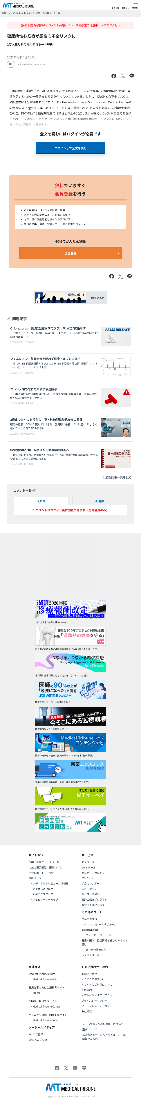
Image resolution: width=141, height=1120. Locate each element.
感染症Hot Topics (43, 889)
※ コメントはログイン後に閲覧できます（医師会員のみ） (70, 510)
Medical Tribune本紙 (45, 979)
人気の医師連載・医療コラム (45, 867)
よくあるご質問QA (92, 979)
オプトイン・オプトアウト (97, 995)
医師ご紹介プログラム (94, 899)
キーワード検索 (91, 894)
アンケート (88, 878)
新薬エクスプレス (43, 894)
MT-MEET (38, 993)
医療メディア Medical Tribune (17, 12)
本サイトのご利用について (97, 984)
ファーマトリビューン (98, 935)
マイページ (88, 862)
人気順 (41, 501)
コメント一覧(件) (25, 490)
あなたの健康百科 (96, 949)
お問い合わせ (89, 974)
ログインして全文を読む (70, 148)
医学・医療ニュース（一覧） (45, 862)
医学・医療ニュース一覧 (48, 12)
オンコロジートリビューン (101, 924)
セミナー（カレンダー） (96, 873)
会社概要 (87, 1011)
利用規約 (87, 990)
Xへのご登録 (36, 1034)
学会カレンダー (91, 883)
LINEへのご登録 (38, 1039)
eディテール (89, 867)
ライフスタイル (91, 955)
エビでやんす (89, 889)
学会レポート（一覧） (41, 873)
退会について (90, 1029)
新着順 (99, 501)
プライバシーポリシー (94, 1000)
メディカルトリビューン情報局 (50, 883)
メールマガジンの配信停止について (102, 1024)
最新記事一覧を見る (117, 477)
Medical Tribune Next (45, 1020)
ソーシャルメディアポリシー (98, 1006)
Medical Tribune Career (46, 1006)
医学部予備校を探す (93, 905)
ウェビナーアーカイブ (45, 899)
